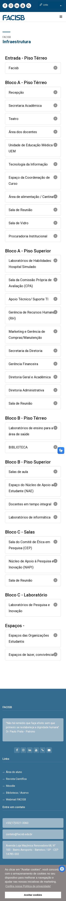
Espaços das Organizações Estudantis (29, 638)
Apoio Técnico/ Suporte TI (28, 299)
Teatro (13, 119)
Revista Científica (16, 779)
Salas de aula (18, 472)
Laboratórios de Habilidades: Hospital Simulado (30, 264)
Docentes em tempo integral (30, 504)
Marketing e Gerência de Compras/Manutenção (27, 335)
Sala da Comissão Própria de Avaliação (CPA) (30, 283)
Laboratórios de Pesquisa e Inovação (29, 608)
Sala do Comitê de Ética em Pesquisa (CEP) (29, 545)
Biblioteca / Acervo (17, 792)
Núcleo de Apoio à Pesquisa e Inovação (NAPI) (31, 564)
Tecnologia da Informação (28, 164)
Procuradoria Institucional (28, 236)
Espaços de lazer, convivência (31, 655)
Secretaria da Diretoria (25, 351)
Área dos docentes (23, 132)
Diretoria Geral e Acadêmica (30, 377)
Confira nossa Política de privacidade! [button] (28, 886)
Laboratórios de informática (29, 517)
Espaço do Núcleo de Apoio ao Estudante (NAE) (32, 488)
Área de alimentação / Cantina (31, 197)
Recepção (16, 92)
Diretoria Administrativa (26, 390)
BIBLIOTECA (18, 447)
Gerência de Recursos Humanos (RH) (33, 315)
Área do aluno (14, 772)
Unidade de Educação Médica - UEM (32, 148)
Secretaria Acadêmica (25, 106)
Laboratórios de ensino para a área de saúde (31, 431)
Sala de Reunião (20, 210)
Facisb (14, 68)
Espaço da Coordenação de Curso (29, 180)
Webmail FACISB (16, 799)
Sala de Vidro (18, 223)
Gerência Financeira (23, 364)
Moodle (10, 785)
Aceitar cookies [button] (33, 895)
